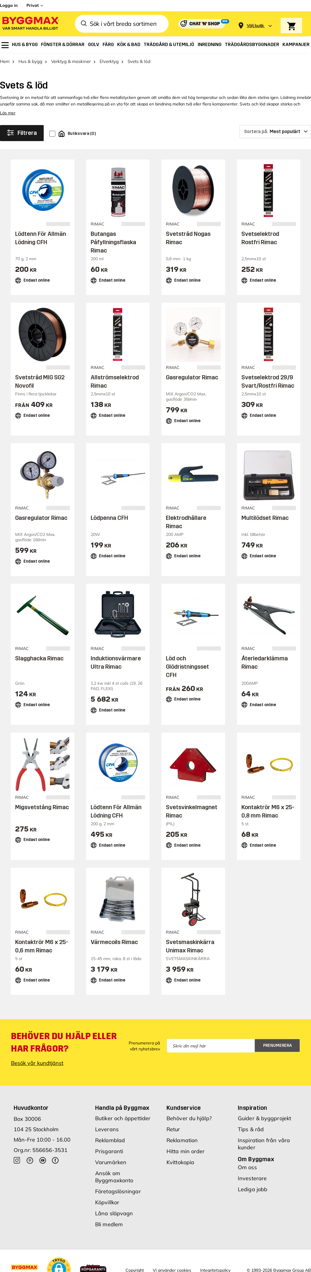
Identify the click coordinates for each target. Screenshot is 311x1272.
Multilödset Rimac (265, 517)
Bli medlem (109, 1224)
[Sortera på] (275, 131)
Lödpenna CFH (109, 517)
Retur (173, 1129)
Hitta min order (186, 1151)
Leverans (107, 1129)
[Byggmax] (30, 24)
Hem (5, 61)
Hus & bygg (30, 61)
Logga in (9, 5)
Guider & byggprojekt (264, 1118)
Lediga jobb (252, 1189)
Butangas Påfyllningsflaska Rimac (113, 242)
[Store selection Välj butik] (255, 25)
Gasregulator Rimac (192, 377)
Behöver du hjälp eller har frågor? (64, 1042)
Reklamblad (110, 1140)
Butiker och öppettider (122, 1118)
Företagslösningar (118, 1191)
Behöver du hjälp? (189, 1118)
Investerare (252, 1178)
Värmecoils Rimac (114, 942)
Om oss (247, 1167)
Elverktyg (109, 61)
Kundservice (184, 1107)
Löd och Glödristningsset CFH (187, 666)
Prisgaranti (109, 1151)
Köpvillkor (107, 1202)
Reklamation (182, 1140)
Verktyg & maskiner (71, 61)
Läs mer (7, 113)
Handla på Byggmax (122, 1107)
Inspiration (252, 1107)
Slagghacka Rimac (39, 658)
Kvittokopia (180, 1162)
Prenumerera (277, 1045)
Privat (32, 5)
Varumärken (110, 1162)
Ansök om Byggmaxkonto (114, 1177)
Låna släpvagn (114, 1213)
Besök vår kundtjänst (37, 1063)
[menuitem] (5, 45)
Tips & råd (251, 1129)
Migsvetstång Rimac (42, 807)
